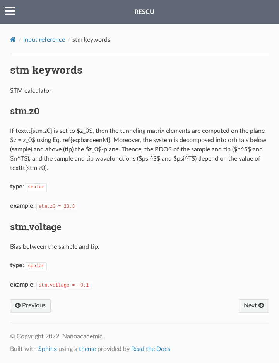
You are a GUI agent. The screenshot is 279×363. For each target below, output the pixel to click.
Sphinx (47, 349)
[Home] (13, 39)
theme (87, 349)
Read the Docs (150, 349)
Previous (30, 305)
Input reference (44, 40)
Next (254, 305)
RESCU (144, 12)
